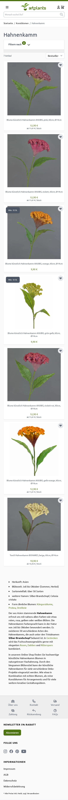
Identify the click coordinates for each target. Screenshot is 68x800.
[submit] (61, 14)
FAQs (55, 712)
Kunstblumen (22, 23)
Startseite (8, 23)
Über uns (13, 702)
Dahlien (32, 645)
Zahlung (13, 712)
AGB (6, 774)
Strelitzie (22, 607)
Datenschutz (10, 780)
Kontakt (34, 702)
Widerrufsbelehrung (14, 786)
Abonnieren (12, 732)
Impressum (9, 768)
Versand (55, 702)
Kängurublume (44, 604)
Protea (12, 607)
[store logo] (33, 6)
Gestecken (52, 637)
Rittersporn (47, 645)
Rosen (23, 645)
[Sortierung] (55, 56)
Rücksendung (34, 712)
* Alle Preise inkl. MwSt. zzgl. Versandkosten (21, 793)
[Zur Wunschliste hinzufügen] (60, 65)
